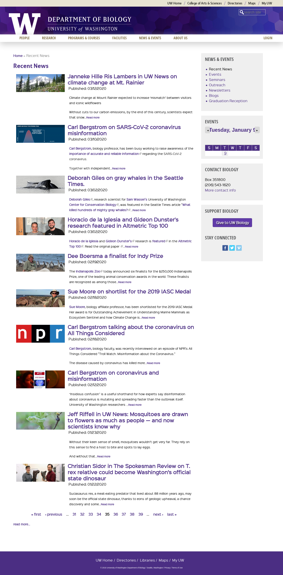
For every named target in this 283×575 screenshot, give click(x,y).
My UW (267, 3)
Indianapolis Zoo (89, 271)
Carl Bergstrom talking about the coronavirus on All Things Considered (131, 329)
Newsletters (219, 90)
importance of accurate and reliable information (105, 154)
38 (132, 514)
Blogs (214, 95)
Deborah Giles (81, 199)
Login (268, 38)
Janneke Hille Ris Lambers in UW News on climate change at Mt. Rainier (122, 79)
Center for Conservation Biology (94, 205)
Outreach (217, 85)
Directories (235, 3)
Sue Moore (77, 307)
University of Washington (24, 23)
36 (115, 514)
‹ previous (53, 514)
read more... (21, 524)
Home (18, 55)
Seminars (217, 79)
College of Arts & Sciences (204, 3)
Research (49, 38)
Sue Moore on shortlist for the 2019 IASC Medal (129, 291)
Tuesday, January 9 (232, 130)
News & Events (150, 38)
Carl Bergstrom (80, 148)
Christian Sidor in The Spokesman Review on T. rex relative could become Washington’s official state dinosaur (129, 472)
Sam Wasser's (136, 199)
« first (36, 514)
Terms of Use (177, 568)
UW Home (174, 3)
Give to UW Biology (232, 222)
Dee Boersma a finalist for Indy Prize (115, 255)
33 (90, 514)
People (24, 38)
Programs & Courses (84, 38)
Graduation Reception (228, 100)
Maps (252, 3)
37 (124, 514)
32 (82, 514)
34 (99, 514)
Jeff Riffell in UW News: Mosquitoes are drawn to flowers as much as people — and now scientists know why (128, 420)
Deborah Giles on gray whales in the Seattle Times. (125, 180)
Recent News (220, 69)
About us (180, 38)
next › (158, 514)
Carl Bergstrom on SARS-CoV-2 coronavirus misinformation (124, 130)
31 (74, 514)
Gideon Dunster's (120, 241)
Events (215, 74)
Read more (92, 117)
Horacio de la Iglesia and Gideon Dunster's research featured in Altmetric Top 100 (123, 222)
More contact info (220, 190)
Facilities (119, 38)
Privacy (167, 568)
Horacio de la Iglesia (83, 241)
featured (160, 241)
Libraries (147, 560)
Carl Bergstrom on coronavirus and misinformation (113, 375)
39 (140, 514)
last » (172, 514)
